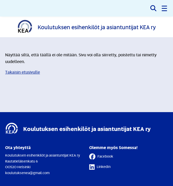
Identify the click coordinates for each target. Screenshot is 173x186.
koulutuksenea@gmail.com (27, 172)
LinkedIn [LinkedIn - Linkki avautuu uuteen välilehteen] (100, 167)
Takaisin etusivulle (22, 72)
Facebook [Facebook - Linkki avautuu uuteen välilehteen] (101, 156)
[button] (165, 8)
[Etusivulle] (86, 27)
